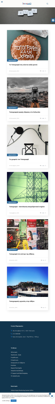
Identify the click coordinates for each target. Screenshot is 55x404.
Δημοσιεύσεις (12, 60)
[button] (53, 20)
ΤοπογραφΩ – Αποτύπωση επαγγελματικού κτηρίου (27, 206)
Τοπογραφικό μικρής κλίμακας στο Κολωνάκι (24, 112)
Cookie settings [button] (6, 400)
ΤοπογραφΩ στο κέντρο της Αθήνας (21, 254)
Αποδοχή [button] (14, 400)
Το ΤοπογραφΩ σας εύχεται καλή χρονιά (23, 65)
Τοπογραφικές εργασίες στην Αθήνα (21, 301)
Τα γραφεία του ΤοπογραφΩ (19, 159)
